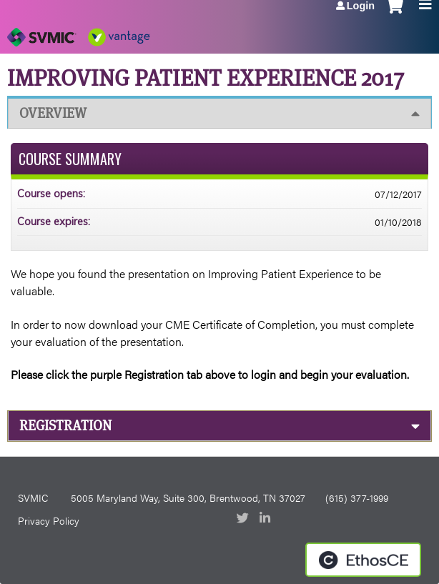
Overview (53, 113)
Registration (65, 426)
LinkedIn (267, 519)
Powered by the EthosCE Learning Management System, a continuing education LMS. (363, 560)
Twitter (244, 519)
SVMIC (33, 497)
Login (361, 6)
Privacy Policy (48, 520)
